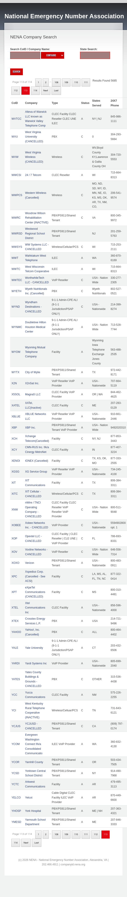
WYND (16, 306)
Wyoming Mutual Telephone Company (35, 352)
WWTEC (17, 280)
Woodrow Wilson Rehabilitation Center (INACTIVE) (36, 218)
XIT (14, 482)
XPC (14, 576)
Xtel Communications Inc (35, 608)
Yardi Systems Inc (36, 663)
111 (86, 82)
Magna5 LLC (33, 394)
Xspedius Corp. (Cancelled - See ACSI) (35, 576)
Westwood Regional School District (35, 233)
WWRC (16, 217)
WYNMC (17, 327)
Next (45, 90)
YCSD (15, 773)
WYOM (16, 352)
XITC (15, 493)
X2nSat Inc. (32, 383)
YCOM (16, 744)
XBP (14, 427)
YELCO (16, 797)
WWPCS (17, 195)
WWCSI (16, 175)
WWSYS (17, 246)
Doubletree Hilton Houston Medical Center (35, 327)
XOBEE (16, 525)
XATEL (16, 405)
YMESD (16, 822)
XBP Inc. (30, 427)
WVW (15, 157)
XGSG (15, 471)
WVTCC (16, 118)
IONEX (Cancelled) (36, 460)
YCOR (15, 762)
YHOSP (16, 811)
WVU (15, 136)
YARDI (16, 663)
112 (16, 90)
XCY (14, 449)
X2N (14, 383)
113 (26, 90)
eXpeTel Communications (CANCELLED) (35, 592)
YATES (16, 679)
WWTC (16, 269)
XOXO (15, 562)
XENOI (16, 460)
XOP (14, 538)
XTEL (15, 607)
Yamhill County (34, 762)
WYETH (16, 291)
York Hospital (33, 811)
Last (56, 90)
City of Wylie (32, 372)
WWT (15, 258)
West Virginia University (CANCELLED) (34, 137)
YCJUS (16, 726)
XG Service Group (36, 471)
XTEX (15, 621)
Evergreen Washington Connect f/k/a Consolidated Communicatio (33, 744)
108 (56, 82)
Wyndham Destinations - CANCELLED (33, 307)
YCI (14, 710)
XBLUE (16, 416)
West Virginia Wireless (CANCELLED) (34, 157)
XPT (14, 592)
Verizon (29, 562)
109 (66, 82)
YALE (15, 647)
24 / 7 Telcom (33, 175)
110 (76, 82)
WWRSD (17, 233)
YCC (14, 694)
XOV (14, 551)
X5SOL (16, 394)
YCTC (15, 784)
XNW (15, 509)
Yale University (34, 647)
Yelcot (28, 797)
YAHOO (16, 632)
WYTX (15, 372)
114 (35, 90)
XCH (14, 438)
